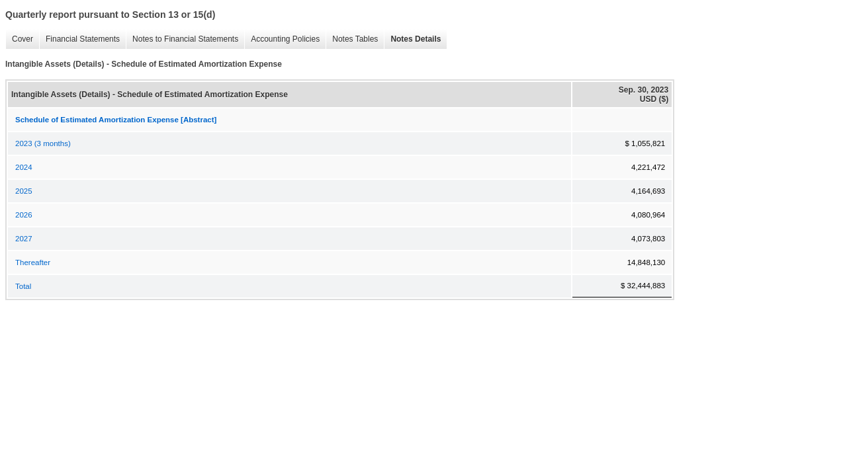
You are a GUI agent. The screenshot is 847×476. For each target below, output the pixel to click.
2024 (23, 167)
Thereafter (32, 262)
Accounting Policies (282, 39)
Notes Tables (352, 39)
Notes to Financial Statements (182, 39)
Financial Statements (79, 39)
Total (23, 286)
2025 (23, 191)
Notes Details (412, 39)
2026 (23, 215)
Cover (19, 39)
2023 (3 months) (43, 143)
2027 (23, 239)
